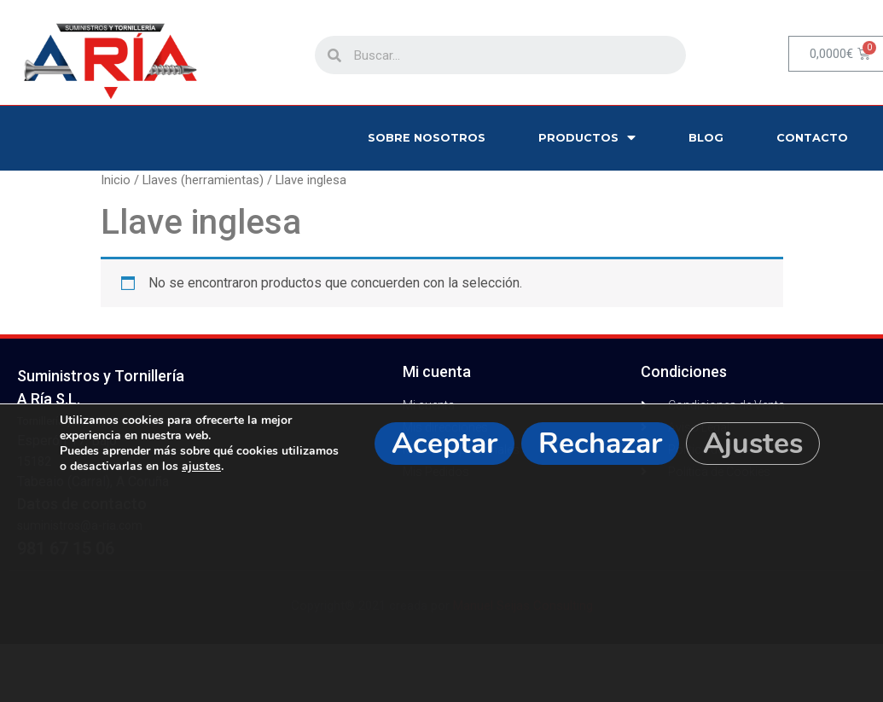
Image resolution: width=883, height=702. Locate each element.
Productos (587, 138)
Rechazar (600, 443)
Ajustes (753, 443)
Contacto (812, 137)
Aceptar (444, 443)
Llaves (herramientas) (203, 180)
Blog (705, 137)
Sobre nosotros (426, 137)
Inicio (116, 180)
